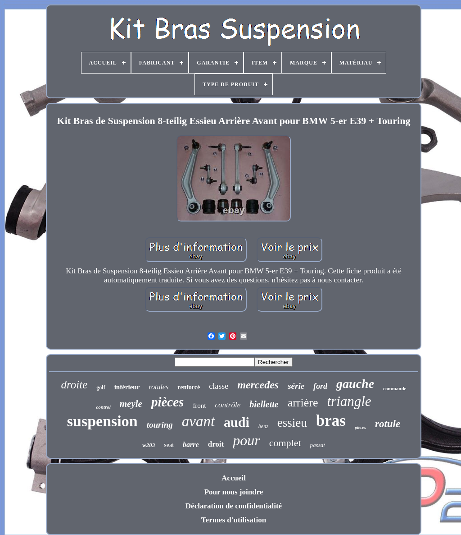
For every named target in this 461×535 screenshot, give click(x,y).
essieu (292, 422)
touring (160, 424)
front (199, 405)
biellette (263, 404)
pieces (360, 427)
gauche (355, 384)
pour (246, 440)
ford (320, 386)
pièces (167, 402)
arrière (303, 402)
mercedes (258, 385)
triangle (349, 401)
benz (263, 426)
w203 (148, 445)
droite (74, 384)
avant (198, 421)
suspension (102, 421)
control (103, 407)
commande (394, 388)
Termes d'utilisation (233, 520)
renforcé (188, 387)
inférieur (127, 387)
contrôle (228, 405)
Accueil (233, 478)
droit (216, 444)
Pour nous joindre (233, 492)
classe (218, 386)
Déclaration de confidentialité (233, 506)
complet (285, 442)
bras (331, 420)
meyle (131, 403)
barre (191, 444)
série (296, 386)
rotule (387, 423)
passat (317, 445)
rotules (158, 387)
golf (100, 387)
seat (169, 445)
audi (236, 422)
